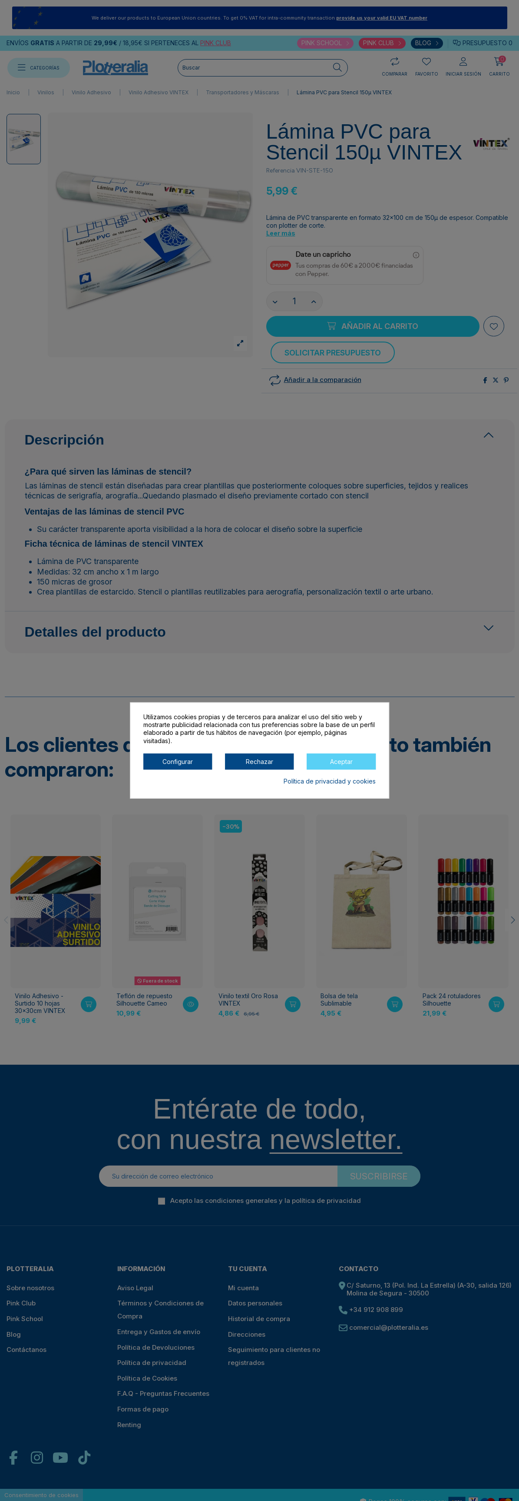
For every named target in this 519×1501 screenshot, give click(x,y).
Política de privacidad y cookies (330, 781)
